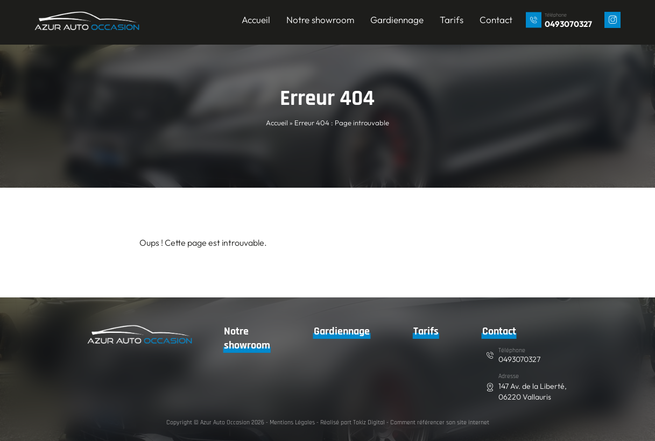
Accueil (256, 19)
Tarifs (452, 19)
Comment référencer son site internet (439, 422)
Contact (496, 19)
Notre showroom (321, 19)
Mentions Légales (292, 422)
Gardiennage (398, 19)
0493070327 (569, 24)
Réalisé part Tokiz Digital (352, 422)
